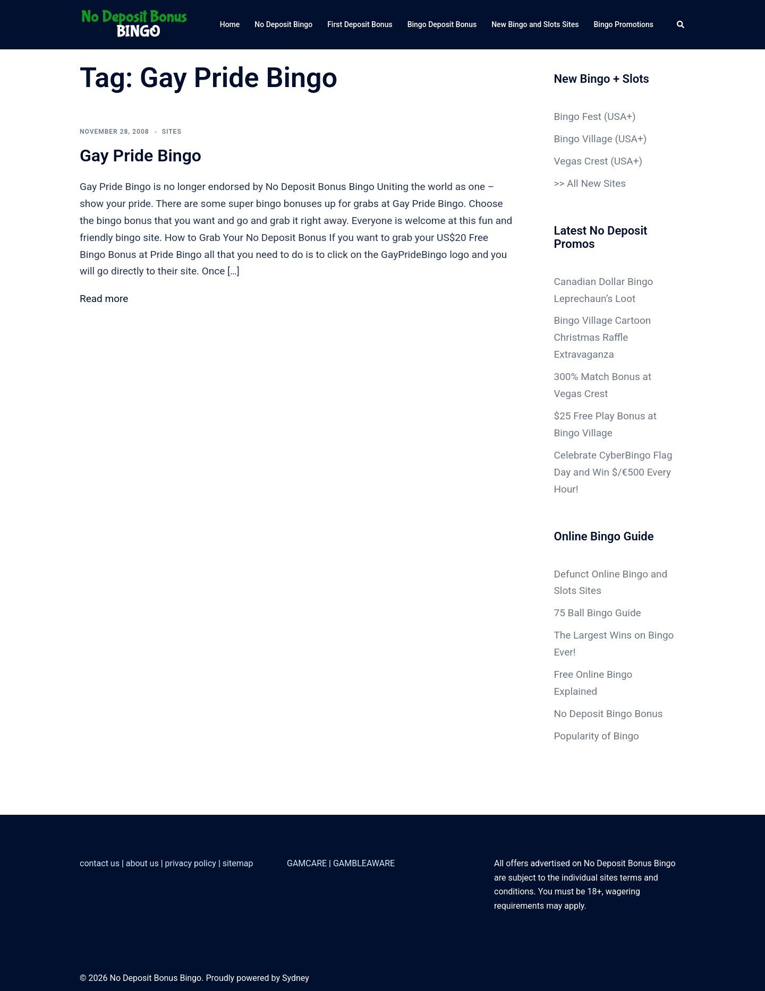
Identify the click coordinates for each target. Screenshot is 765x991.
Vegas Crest (581, 161)
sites (172, 131)
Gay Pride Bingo (140, 155)
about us (142, 863)
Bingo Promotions (623, 24)
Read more (104, 298)
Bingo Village (583, 139)
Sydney (295, 978)
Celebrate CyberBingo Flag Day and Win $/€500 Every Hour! (613, 472)
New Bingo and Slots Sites (535, 24)
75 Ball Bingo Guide (597, 613)
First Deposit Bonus (360, 24)
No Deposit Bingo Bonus (608, 714)
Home (230, 24)
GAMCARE (307, 863)
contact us (100, 863)
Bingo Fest (578, 116)
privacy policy (190, 863)
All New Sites (596, 183)
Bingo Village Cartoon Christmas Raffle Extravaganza (602, 337)
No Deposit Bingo (283, 24)
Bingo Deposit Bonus (442, 24)
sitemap (238, 863)
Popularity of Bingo (596, 736)
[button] (681, 24)
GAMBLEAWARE (364, 863)
